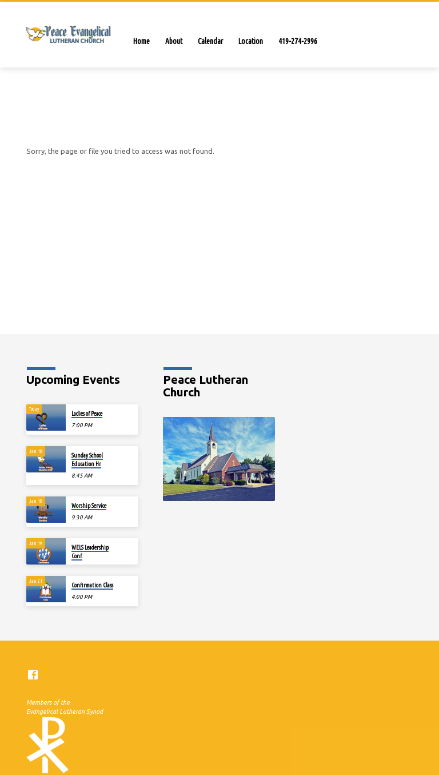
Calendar (210, 41)
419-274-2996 (297, 41)
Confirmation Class (92, 585)
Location (250, 41)
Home (141, 41)
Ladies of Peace (86, 413)
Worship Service (88, 505)
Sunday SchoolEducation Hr (87, 459)
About (173, 41)
